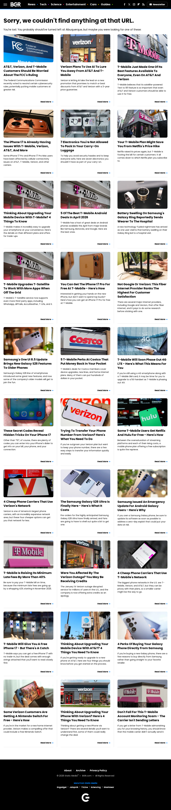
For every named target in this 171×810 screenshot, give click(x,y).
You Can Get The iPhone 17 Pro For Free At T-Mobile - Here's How (85, 286)
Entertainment (76, 4)
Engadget (61, 787)
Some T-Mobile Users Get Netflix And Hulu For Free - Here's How (141, 433)
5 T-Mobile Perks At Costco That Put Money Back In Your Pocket (84, 361)
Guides (106, 4)
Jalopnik (74, 787)
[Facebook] (124, 4)
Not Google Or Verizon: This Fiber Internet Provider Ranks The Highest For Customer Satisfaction (141, 290)
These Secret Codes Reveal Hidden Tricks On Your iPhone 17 (27, 433)
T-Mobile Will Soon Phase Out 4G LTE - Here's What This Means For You (141, 364)
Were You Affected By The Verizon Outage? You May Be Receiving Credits (82, 577)
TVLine (84, 787)
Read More (46, 102)
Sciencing (96, 787)
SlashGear (109, 787)
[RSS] (143, 4)
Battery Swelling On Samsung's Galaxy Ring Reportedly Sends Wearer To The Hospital (140, 217)
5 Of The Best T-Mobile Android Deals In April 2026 (84, 215)
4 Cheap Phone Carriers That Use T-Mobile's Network (142, 575)
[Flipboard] (139, 4)
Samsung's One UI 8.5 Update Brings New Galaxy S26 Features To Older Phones (28, 364)
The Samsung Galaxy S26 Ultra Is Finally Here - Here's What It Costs (85, 506)
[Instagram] (134, 4)
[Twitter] (129, 4)
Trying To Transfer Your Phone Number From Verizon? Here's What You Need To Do (83, 435)
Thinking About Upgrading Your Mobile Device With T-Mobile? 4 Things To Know (27, 217)
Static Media (71, 776)
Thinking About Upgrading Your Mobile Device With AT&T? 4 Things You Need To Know (84, 648)
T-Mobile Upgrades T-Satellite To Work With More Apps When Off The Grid (27, 288)
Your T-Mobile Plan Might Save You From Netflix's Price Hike (140, 144)
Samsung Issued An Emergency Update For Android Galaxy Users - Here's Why (141, 506)
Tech (43, 4)
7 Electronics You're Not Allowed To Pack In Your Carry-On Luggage (84, 146)
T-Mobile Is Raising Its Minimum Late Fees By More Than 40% (28, 575)
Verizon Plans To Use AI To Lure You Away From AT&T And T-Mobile (83, 71)
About (68, 770)
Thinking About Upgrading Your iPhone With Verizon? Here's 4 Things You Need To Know (84, 716)
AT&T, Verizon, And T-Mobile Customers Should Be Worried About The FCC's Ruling (26, 71)
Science (56, 4)
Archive (81, 770)
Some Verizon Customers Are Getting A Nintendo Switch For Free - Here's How (26, 716)
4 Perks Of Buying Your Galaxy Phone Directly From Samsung (140, 646)
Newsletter (157, 4)
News (31, 4)
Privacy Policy (98, 770)
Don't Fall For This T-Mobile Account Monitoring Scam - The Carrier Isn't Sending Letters (141, 716)
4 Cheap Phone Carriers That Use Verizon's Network (28, 504)
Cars (93, 4)
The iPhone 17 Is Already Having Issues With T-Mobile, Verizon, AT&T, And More (27, 146)
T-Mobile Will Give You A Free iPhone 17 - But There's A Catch (26, 646)
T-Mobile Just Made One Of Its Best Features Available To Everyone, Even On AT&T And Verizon (139, 73)
